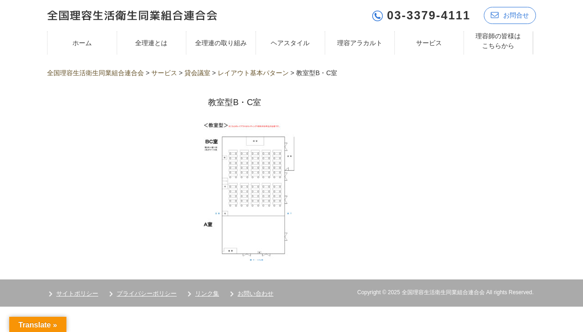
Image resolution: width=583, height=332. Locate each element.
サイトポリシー (77, 293)
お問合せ (510, 15)
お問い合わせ (256, 293)
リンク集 (207, 293)
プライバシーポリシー (147, 293)
